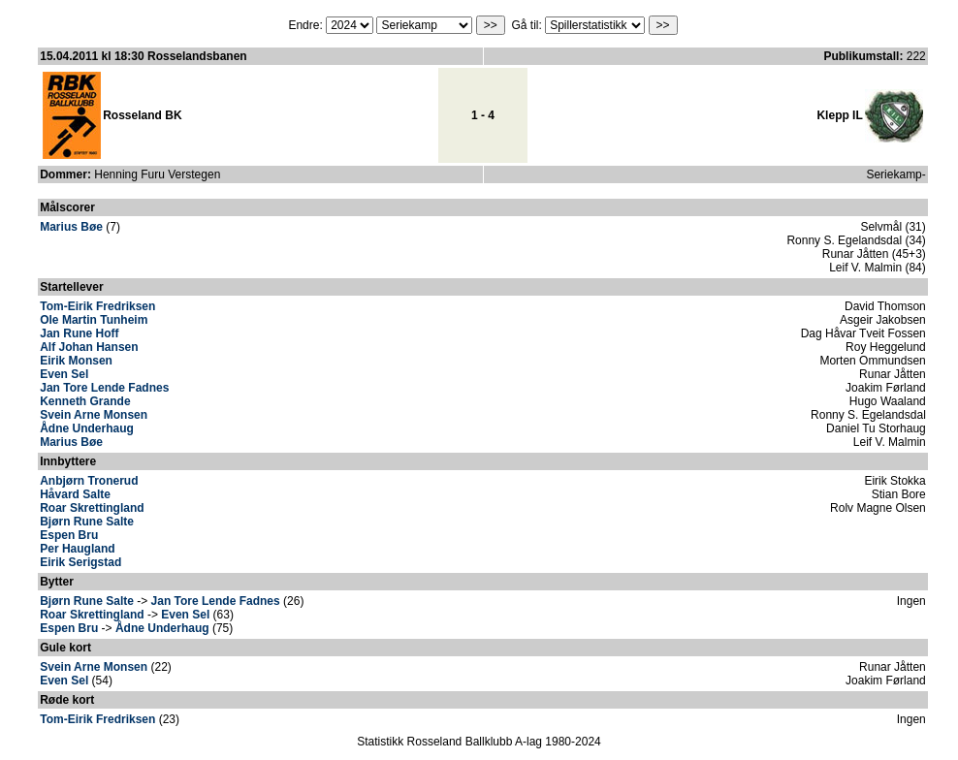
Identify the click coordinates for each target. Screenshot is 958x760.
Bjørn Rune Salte (87, 521)
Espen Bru (69, 535)
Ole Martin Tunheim (93, 320)
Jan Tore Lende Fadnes (104, 388)
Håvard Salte (75, 494)
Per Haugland (77, 548)
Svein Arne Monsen (93, 415)
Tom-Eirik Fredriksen (97, 306)
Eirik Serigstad (80, 562)
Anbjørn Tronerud (89, 481)
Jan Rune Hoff (79, 333)
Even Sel (64, 374)
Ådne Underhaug (87, 428)
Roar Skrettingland (92, 508)
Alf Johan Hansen (89, 347)
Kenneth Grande (85, 401)
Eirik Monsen (76, 360)
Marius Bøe (71, 227)
